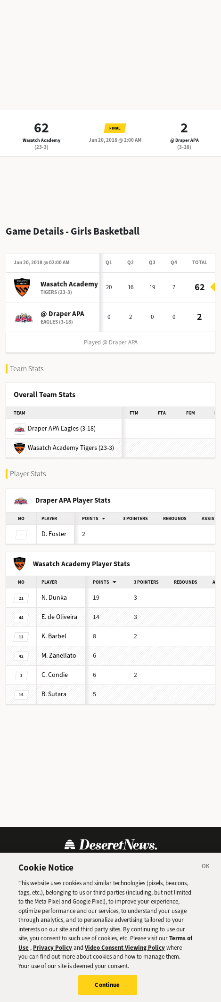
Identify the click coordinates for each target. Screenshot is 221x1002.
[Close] (206, 873)
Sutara (53, 694)
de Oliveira (59, 616)
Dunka (54, 597)
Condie (54, 674)
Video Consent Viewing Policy (125, 953)
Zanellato (58, 655)
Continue (107, 990)
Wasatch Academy (41, 140)
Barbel (53, 636)
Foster (53, 534)
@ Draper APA (184, 140)
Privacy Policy (52, 953)
